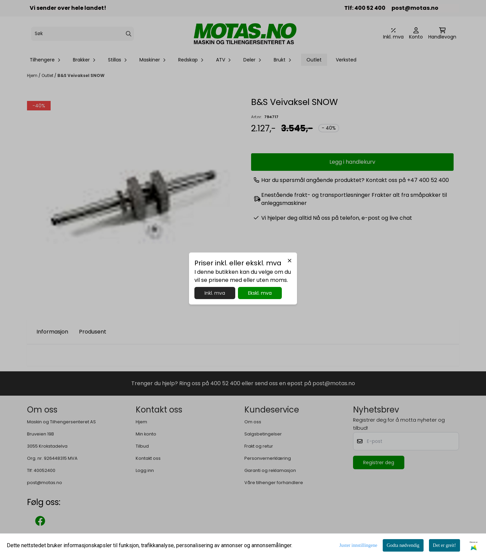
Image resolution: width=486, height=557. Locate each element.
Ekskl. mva (260, 293)
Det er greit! (444, 545)
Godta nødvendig (403, 545)
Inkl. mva (215, 293)
